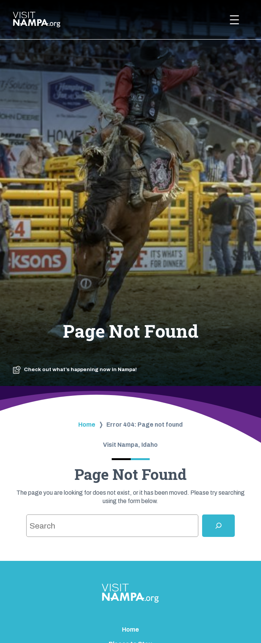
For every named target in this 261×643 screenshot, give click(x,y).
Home (86, 424)
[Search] (218, 525)
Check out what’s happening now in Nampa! (80, 369)
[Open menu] (234, 19)
